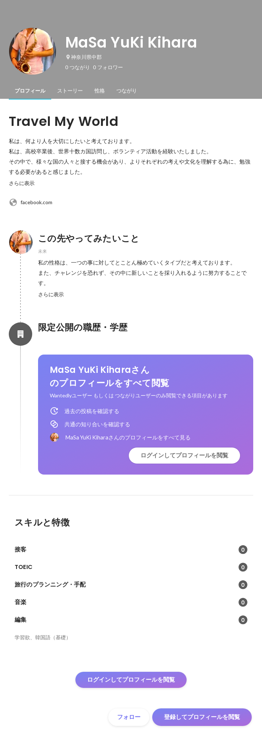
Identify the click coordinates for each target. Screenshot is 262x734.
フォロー (129, 717)
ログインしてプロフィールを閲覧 (184, 455)
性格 (99, 90)
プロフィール (30, 90)
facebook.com (30, 202)
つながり (126, 90)
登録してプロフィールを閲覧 (202, 717)
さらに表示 (21, 183)
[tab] (30, 91)
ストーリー (70, 90)
